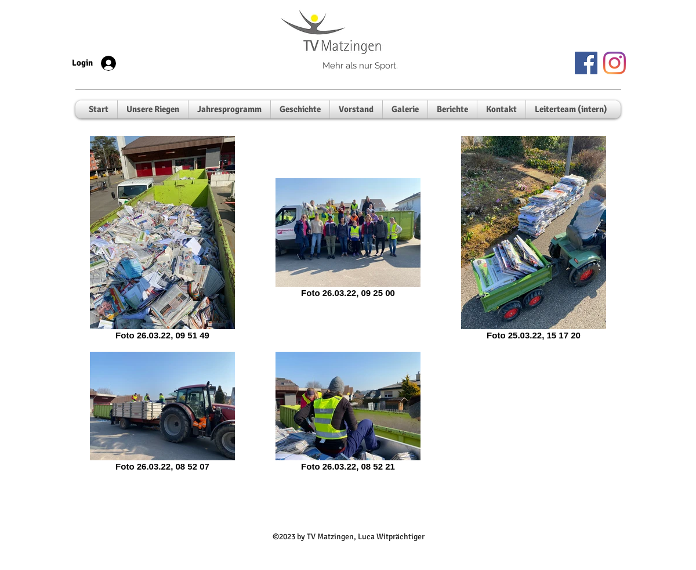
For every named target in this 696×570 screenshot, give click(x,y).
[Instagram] (614, 63)
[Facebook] (586, 63)
